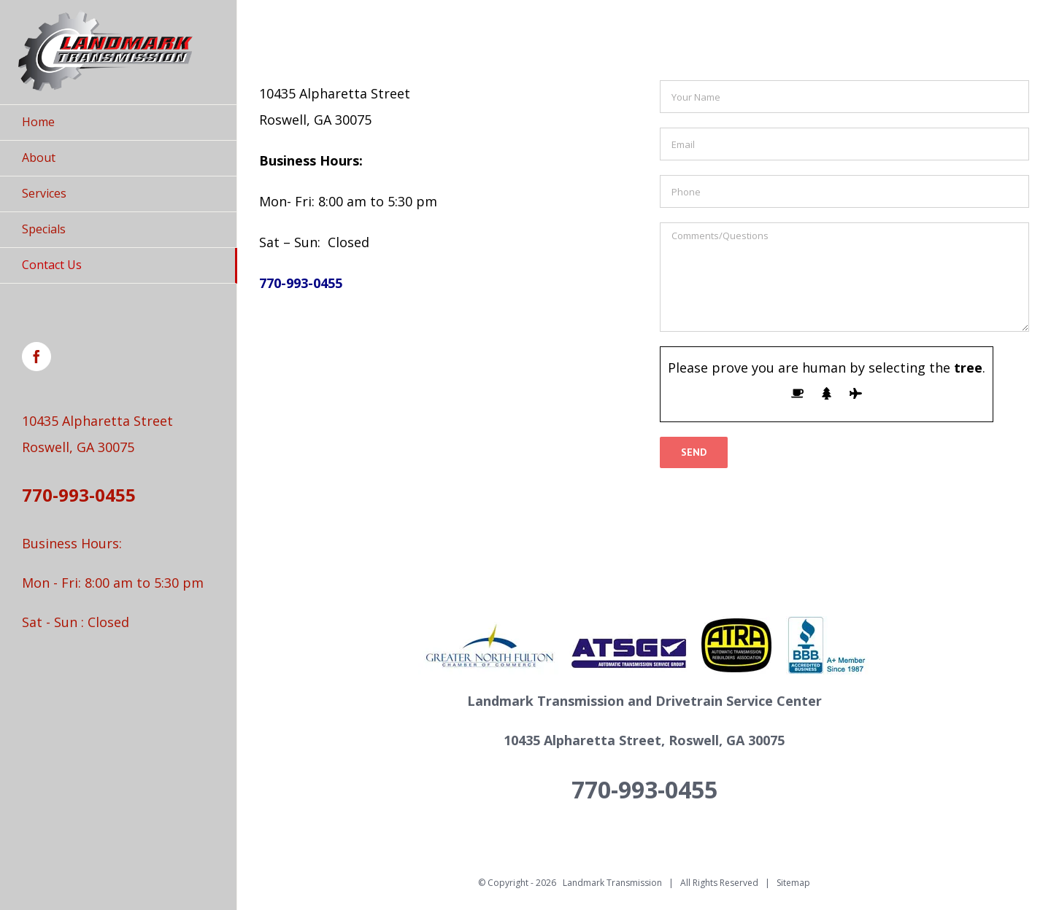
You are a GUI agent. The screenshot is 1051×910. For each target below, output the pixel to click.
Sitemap (793, 882)
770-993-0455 (79, 495)
